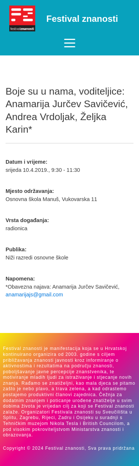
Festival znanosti (82, 19)
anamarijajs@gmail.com (34, 294)
